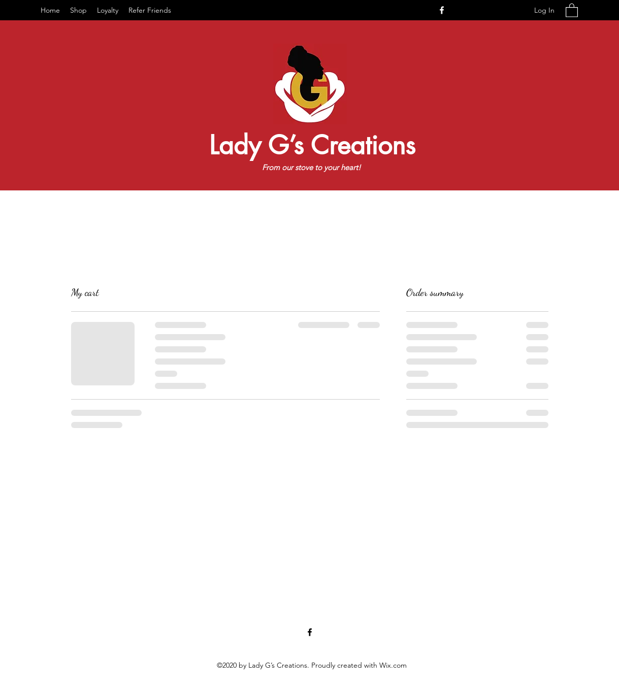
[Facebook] (442, 10)
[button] (572, 10)
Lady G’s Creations (312, 145)
